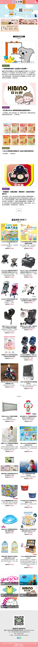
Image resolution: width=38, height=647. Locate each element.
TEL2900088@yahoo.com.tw (21, 635)
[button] (18, 16)
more (19, 210)
